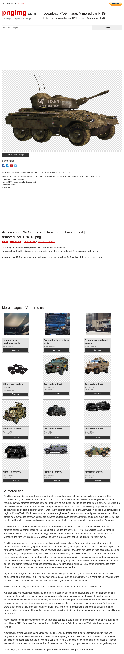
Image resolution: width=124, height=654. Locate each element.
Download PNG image (16, 155)
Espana (21, 3)
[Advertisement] (62, 51)
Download (15, 350)
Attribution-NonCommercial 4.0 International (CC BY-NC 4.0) (40, 172)
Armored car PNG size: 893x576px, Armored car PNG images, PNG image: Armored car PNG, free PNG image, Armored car (55, 176)
